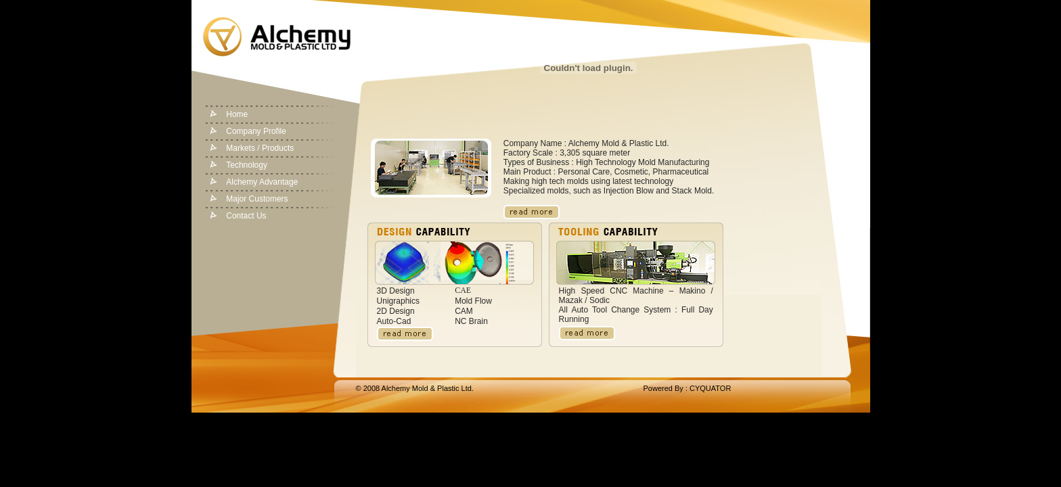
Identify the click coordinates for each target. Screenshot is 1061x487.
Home (237, 114)
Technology (246, 165)
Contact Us (246, 216)
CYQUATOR (710, 388)
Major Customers (257, 199)
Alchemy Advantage (262, 182)
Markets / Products (260, 148)
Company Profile (256, 131)
